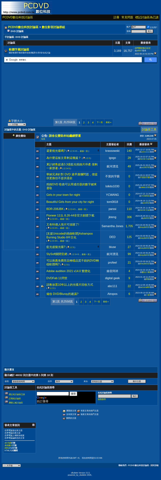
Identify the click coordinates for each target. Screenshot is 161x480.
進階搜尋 (102, 399)
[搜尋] (72, 59)
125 (129, 237)
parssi (112, 208)
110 (129, 208)
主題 (48, 144)
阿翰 (148, 279)
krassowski (112, 150)
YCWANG (112, 194)
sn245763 (145, 167)
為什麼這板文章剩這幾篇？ (63, 157)
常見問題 (127, 17)
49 (129, 166)
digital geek (112, 278)
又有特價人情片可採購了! (62, 224)
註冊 (116, 17)
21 (129, 262)
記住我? (152, 27)
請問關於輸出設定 (143, 48)
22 (129, 286)
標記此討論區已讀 (17, 394)
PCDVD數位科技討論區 (18, 17)
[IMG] (7, 448)
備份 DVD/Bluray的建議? (62, 293)
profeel (112, 262)
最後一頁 (84, 151)
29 (129, 157)
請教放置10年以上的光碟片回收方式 (69, 284)
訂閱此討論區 (15, 398)
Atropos (112, 293)
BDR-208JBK (55, 208)
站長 (43, 139)
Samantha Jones (112, 226)
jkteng (112, 217)
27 (129, 247)
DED (112, 237)
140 (129, 150)
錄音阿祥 (112, 271)
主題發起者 (112, 144)
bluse (112, 247)
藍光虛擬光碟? (55, 247)
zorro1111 (145, 152)
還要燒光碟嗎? (55, 150)
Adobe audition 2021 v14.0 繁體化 (68, 271)
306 (129, 217)
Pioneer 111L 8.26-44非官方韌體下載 (70, 215)
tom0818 (112, 201)
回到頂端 (154, 465)
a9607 (139, 50)
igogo (112, 157)
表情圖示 (8, 445)
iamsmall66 (145, 287)
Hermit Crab (145, 159)
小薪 (148, 295)
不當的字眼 (112, 176)
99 (129, 254)
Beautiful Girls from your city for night (70, 201)
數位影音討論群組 (53, 27)
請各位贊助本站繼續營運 (65, 135)
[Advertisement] (80, 89)
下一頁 (100, 122)
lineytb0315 (145, 227)
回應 (129, 144)
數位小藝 (146, 272)
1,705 (129, 226)
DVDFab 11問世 (56, 278)
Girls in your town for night (63, 194)
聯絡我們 (122, 465)
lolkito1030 (113, 186)
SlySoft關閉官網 (56, 254)
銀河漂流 (112, 166)
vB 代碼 (8, 443)
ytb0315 (146, 218)
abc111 (112, 286)
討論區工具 (149, 129)
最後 (108, 122)
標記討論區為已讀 (146, 17)
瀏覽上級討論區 (16, 403)
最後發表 (144, 144)
